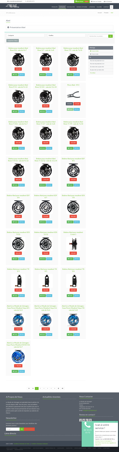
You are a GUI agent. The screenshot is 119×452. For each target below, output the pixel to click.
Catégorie (11, 35)
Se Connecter (108, 1)
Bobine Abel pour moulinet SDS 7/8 (73, 196)
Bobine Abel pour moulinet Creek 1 (73, 233)
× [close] (115, 421)
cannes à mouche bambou (11, 448)
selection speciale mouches (80, 448)
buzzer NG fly (10, 449)
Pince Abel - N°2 (73, 85)
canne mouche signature (38, 448)
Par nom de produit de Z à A (97, 63)
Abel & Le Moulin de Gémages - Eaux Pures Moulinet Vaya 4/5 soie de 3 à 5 (18, 308)
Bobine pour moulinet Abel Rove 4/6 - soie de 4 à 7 (18, 49)
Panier (15, 74)
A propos (92, 7)
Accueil (100, 12)
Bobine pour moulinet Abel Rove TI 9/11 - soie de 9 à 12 (18, 160)
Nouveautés (71, 7)
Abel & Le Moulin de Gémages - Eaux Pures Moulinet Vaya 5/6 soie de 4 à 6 (45, 308)
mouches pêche (60, 448)
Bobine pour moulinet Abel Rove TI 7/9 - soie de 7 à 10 (73, 123)
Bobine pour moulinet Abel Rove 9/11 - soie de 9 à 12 (18, 86)
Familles (51, 35)
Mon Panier (82, 1)
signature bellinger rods (50, 448)
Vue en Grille (94, 51)
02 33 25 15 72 (29, 1)
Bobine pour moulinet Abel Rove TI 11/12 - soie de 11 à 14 (46, 160)
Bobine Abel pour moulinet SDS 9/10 (18, 233)
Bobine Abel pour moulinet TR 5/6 (73, 270)
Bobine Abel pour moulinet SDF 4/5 (73, 160)
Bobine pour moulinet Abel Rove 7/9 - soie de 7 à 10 (73, 49)
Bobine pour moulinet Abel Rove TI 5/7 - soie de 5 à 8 (46, 123)
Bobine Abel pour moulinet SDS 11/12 (45, 233)
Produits (55, 7)
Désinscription (29, 429)
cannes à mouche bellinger (25, 448)
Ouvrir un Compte (96, 1)
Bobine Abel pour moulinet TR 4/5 (46, 270)
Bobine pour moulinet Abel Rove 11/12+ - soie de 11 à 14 (45, 86)
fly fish (89, 448)
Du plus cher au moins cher (97, 70)
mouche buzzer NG (19, 449)
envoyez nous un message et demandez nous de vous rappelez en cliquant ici (105, 443)
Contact (106, 7)
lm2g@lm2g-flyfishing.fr (90, 410)
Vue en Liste (94, 54)
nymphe (99, 448)
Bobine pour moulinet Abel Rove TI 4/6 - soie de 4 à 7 (18, 123)
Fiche (22, 74)
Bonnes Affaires (82, 7)
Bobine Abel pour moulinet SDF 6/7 (45, 196)
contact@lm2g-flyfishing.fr (14, 1)
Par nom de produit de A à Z (97, 60)
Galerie (99, 7)
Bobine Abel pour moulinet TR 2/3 (18, 270)
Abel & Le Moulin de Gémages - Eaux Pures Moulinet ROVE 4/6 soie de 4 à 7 (18, 345)
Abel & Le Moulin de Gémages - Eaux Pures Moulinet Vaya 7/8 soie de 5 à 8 (73, 308)
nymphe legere (106, 448)
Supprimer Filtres (13, 40)
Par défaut (92, 73)
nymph (94, 448)
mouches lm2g (69, 448)
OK (110, 36)
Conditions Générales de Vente (21, 443)
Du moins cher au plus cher (97, 66)
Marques (62, 7)
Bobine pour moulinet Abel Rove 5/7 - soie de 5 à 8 (46, 49)
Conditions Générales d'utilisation (39, 443)
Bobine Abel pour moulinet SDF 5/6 (18, 196)
